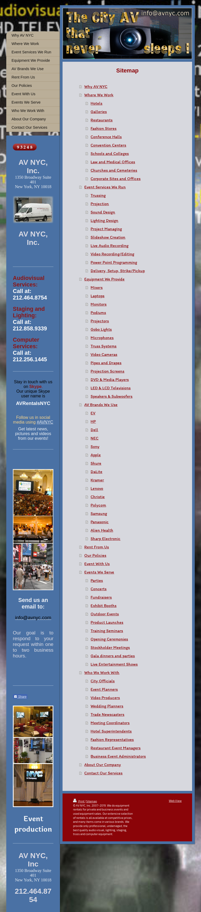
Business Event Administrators (118, 756)
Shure (96, 463)
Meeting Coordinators (110, 722)
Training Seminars (107, 630)
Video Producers (105, 697)
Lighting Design (104, 220)
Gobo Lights (101, 329)
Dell (94, 429)
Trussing (98, 195)
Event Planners (104, 689)
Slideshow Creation (108, 237)
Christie (98, 496)
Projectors (100, 320)
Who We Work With (101, 672)
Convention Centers (108, 145)
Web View (175, 800)
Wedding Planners (107, 705)
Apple (96, 454)
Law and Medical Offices (113, 161)
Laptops (97, 295)
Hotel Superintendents (111, 731)
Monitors (99, 304)
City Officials (103, 680)
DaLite (96, 471)
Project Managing (106, 228)
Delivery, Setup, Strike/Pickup (118, 270)
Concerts (99, 588)
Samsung (99, 513)
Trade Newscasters (107, 714)
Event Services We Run (105, 186)
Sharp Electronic (105, 538)
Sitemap (91, 801)
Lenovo (97, 488)
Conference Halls (106, 136)
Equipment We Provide (104, 279)
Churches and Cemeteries (114, 170)
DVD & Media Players (110, 379)
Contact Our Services (103, 772)
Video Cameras (104, 354)
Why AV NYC (95, 86)
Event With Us (97, 563)
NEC (94, 438)
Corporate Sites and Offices (116, 178)
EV (93, 412)
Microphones (102, 337)
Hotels (96, 103)
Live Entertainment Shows (114, 664)
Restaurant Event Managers (116, 747)
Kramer (97, 479)
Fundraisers (101, 597)
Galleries (99, 111)
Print (79, 801)
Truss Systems (103, 346)
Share (20, 697)
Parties (97, 580)
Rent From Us (96, 546)
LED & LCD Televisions (111, 387)
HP (93, 421)
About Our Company (102, 764)
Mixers (97, 287)
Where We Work (98, 94)
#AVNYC (45, 422)
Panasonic (100, 521)
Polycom (98, 505)
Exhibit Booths (103, 605)
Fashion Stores (103, 128)
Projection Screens (107, 371)
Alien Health (102, 530)
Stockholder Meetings (110, 647)
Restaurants (102, 119)
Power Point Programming (114, 262)
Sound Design (103, 212)
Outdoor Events (105, 613)
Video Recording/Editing (112, 253)
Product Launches (107, 622)
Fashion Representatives (112, 739)
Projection (100, 203)
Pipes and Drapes (106, 362)
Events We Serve (99, 572)
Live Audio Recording (110, 245)
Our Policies (95, 555)
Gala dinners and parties (113, 655)
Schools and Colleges (110, 153)
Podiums (98, 312)
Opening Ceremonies (109, 639)
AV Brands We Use (101, 404)
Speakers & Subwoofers (111, 396)
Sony (95, 446)
